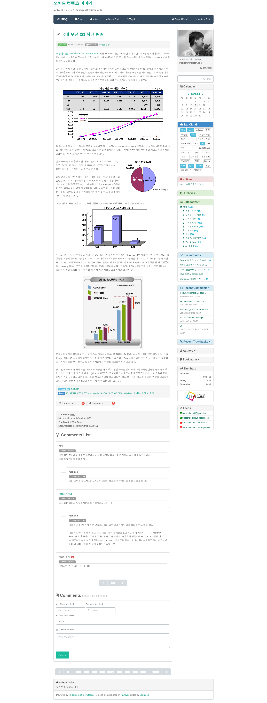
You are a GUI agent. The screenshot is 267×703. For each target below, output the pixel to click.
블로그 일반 (193, 211)
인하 (191, 166)
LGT (84, 393)
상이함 (193, 157)
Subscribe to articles (194, 413)
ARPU (73, 393)
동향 (183, 130)
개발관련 (191, 230)
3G (67, 393)
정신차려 (206, 152)
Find (207, 78)
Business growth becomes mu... (194, 309)
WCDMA (118, 393)
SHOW (103, 393)
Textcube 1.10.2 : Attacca (81, 695)
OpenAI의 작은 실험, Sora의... (194, 260)
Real (183, 166)
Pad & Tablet (193, 242)
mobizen (75, 389)
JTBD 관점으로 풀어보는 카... (193, 270)
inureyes (125, 695)
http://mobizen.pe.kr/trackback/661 (75, 418)
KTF (79, 393)
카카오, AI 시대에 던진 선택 (193, 279)
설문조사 (206, 157)
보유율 (184, 135)
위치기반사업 (204, 139)
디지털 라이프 (194, 226)
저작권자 (198, 170)
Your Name (65, 604)
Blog (62, 19)
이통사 (150, 393)
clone (199, 166)
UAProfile (185, 143)
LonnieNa (144, 695)
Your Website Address (65, 616)
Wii (208, 143)
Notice (94, 19)
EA (202, 143)
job (196, 152)
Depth (207, 161)
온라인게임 (186, 152)
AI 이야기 (191, 246)
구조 (183, 157)
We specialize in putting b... (192, 317)
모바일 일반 (104, 44)
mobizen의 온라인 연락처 (191, 184)
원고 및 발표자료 (195, 238)
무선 (144, 393)
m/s (89, 393)
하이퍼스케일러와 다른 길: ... (193, 265)
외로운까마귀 (65, 494)
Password (94, 604)
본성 (208, 166)
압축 (197, 161)
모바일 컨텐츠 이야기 (72, 3)
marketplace (204, 148)
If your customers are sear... (193, 293)
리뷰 (189, 234)
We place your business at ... (193, 301)
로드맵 (196, 143)
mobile (95, 393)
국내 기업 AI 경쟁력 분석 (191, 274)
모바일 (137, 393)
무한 (183, 148)
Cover (79, 19)
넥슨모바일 (205, 135)
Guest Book (113, 19)
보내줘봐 (185, 161)
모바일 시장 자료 (195, 215)
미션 (183, 139)
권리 (208, 130)
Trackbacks (66, 403)
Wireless (128, 393)
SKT (110, 393)
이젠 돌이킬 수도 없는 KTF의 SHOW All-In (77, 53)
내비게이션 (186, 170)
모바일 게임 (193, 219)
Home (190, 130)
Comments (96, 403)
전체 (188, 207)
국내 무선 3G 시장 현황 (82, 34)
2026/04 (195, 94)
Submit (62, 655)
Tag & (133, 19)
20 (181, 326)
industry (199, 130)
